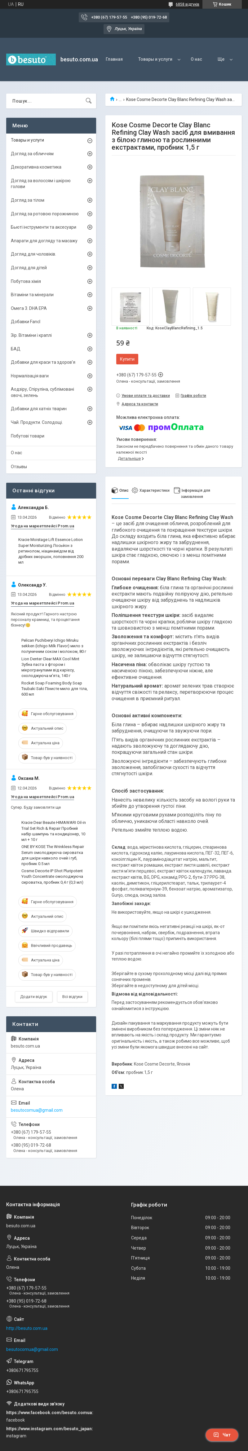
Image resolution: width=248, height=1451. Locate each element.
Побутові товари (27, 435)
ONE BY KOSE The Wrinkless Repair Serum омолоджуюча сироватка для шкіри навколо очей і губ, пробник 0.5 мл (52, 855)
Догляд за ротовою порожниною (45, 213)
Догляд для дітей (29, 267)
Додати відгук (33, 996)
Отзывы (19, 466)
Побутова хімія (26, 281)
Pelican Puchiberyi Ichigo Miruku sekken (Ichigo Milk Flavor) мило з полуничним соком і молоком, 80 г (53, 646)
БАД (15, 348)
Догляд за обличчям (32, 153)
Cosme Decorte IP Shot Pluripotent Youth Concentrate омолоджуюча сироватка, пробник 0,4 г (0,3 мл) (52, 876)
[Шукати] (88, 101)
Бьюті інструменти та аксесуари (43, 227)
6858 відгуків (187, 4)
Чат (222, 1435)
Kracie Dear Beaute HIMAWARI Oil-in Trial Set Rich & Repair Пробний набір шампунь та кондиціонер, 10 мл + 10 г (53, 831)
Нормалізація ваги (30, 375)
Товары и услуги (155, 59)
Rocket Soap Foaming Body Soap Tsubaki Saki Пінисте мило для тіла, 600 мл (54, 689)
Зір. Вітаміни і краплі (31, 335)
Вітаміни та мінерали (32, 294)
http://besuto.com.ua (26, 1328)
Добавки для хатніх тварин (39, 408)
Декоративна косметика (36, 167)
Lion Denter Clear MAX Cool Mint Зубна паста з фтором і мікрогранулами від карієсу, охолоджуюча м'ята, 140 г (50, 667)
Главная (114, 59)
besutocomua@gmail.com (37, 1110)
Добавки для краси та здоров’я (43, 362)
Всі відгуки (72, 996)
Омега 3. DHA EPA (29, 308)
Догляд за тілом (27, 200)
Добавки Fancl (25, 321)
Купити (127, 359)
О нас (196, 59)
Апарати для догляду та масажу (44, 240)
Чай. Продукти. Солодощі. (37, 422)
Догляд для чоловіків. (33, 254)
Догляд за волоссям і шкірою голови (41, 183)
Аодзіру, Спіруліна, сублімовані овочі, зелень (42, 392)
